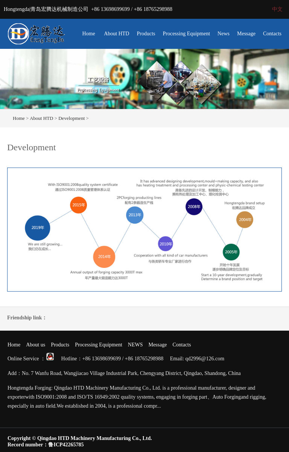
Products (146, 33)
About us (35, 345)
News (224, 33)
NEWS (135, 345)
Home (88, 33)
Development (71, 118)
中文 (277, 9)
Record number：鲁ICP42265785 (46, 444)
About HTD (116, 33)
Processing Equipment (186, 33)
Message (246, 33)
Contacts (272, 33)
